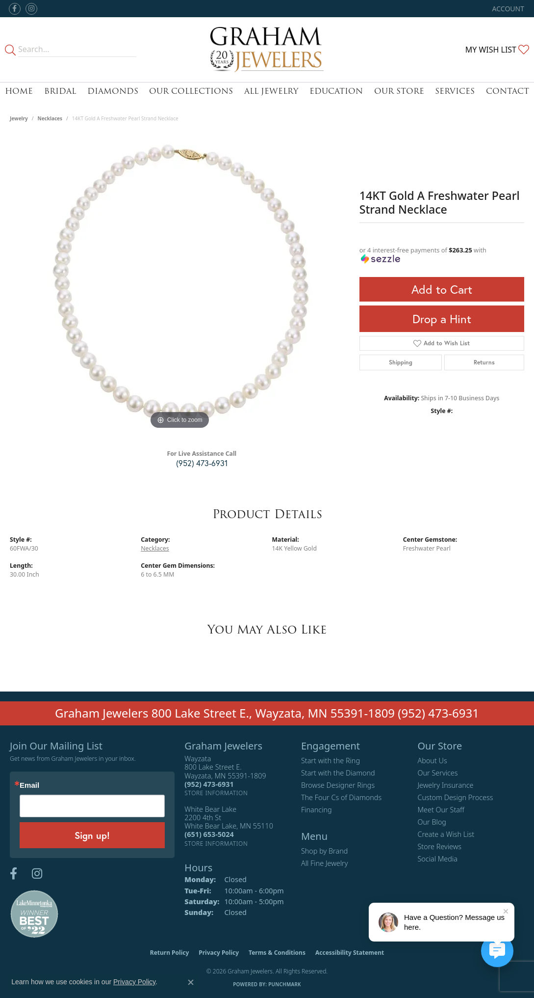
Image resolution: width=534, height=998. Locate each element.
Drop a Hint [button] (441, 319)
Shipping (400, 362)
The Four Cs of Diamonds (341, 797)
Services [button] (455, 91)
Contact (507, 91)
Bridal (60, 91)
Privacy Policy (219, 952)
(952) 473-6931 (202, 463)
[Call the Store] (208, 784)
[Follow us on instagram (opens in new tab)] (31, 9)
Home (19, 91)
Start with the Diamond (338, 772)
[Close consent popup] (191, 982)
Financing (316, 809)
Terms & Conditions (277, 952)
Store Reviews (439, 846)
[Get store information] (216, 793)
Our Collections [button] (191, 91)
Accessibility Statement (349, 952)
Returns (484, 362)
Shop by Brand (324, 851)
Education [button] (336, 91)
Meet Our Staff (440, 809)
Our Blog (431, 822)
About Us (432, 760)
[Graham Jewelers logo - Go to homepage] (267, 49)
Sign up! (92, 835)
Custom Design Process (455, 797)
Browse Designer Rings (338, 785)
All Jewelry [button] (271, 91)
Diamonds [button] (112, 91)
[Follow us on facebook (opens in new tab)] (15, 9)
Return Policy (169, 952)
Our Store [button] (399, 91)
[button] (507, 8)
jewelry (19, 118)
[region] (179, 284)
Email (29, 785)
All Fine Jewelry (324, 863)
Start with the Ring (330, 760)
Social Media (437, 858)
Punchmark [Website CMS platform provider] (284, 984)
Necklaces (50, 118)
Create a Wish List (445, 834)
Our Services (437, 772)
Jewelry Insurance (445, 785)
